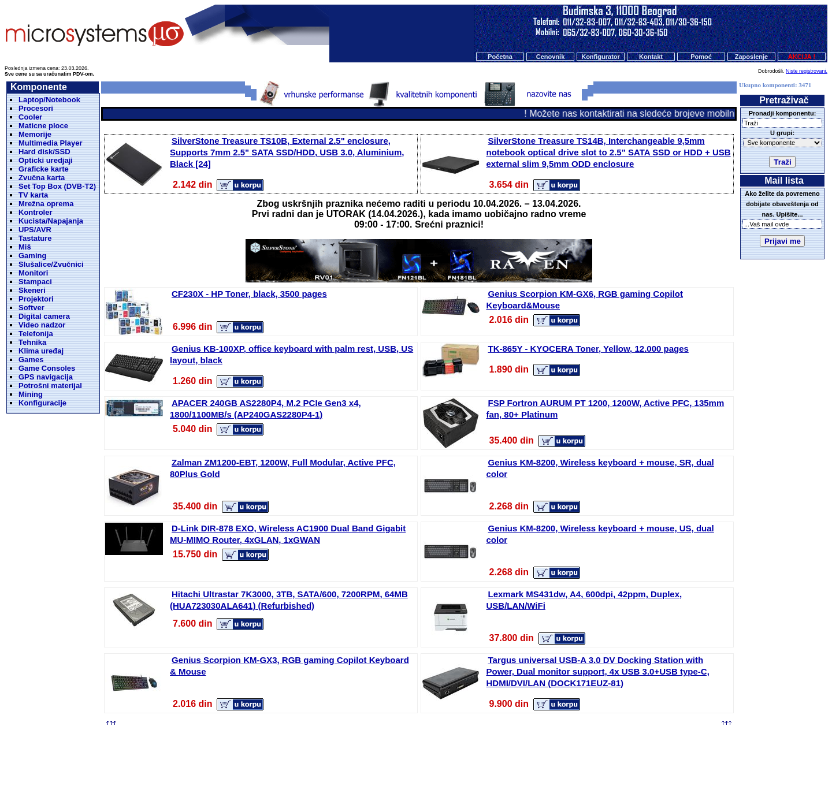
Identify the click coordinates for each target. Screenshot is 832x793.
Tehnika (32, 342)
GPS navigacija (45, 377)
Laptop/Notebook (49, 99)
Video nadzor (41, 325)
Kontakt (651, 56)
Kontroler (35, 212)
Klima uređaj (41, 351)
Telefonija (35, 333)
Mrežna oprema (45, 203)
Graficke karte (43, 169)
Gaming (32, 255)
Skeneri (32, 290)
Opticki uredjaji (45, 160)
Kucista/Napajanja (50, 221)
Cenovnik (550, 56)
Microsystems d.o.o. (425, 756)
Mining (30, 394)
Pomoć (701, 56)
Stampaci (35, 281)
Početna (500, 56)
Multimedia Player (50, 143)
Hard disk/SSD (44, 151)
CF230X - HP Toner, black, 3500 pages (249, 294)
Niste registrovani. (806, 71)
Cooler (30, 117)
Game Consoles (46, 368)
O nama (455, 734)
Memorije (34, 134)
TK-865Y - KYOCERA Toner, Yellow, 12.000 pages (588, 348)
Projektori (36, 299)
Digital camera (44, 316)
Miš (24, 247)
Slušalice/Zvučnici (51, 264)
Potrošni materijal (50, 385)
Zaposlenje (751, 56)
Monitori (33, 273)
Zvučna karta (41, 177)
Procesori (35, 108)
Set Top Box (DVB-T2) (57, 186)
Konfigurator (600, 56)
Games (30, 359)
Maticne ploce (43, 125)
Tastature (35, 238)
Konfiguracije (42, 403)
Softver (31, 307)
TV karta (33, 195)
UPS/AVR (34, 229)
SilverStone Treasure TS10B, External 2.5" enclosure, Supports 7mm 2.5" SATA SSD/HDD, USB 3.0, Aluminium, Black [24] (287, 152)
